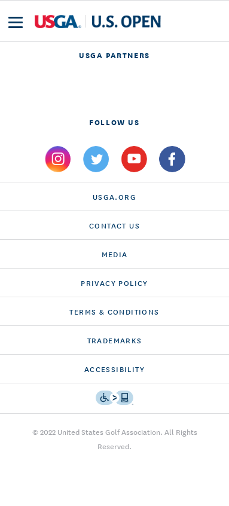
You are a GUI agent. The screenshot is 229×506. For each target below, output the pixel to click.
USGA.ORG (114, 196)
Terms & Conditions (114, 311)
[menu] (16, 22)
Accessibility (114, 368)
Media (115, 254)
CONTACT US (114, 225)
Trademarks (114, 340)
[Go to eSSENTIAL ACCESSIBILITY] (114, 398)
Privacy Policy (114, 282)
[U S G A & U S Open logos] (98, 21)
